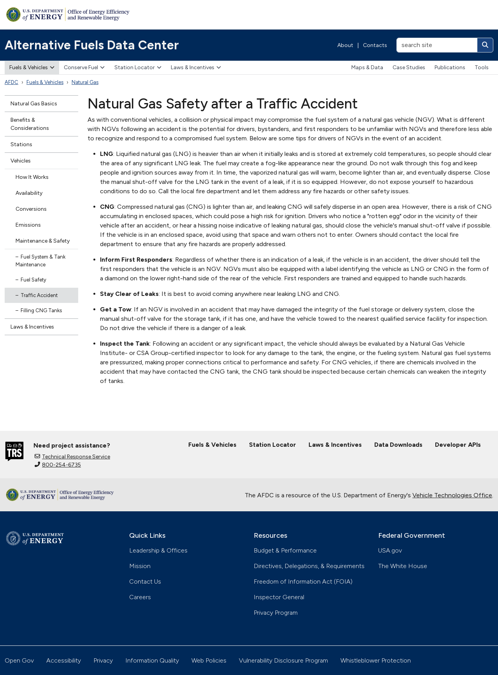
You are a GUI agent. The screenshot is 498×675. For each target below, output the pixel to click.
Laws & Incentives (196, 67)
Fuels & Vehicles (31, 67)
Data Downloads (398, 444)
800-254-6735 (58, 465)
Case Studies (409, 67)
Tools (482, 67)
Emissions (28, 225)
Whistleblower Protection (375, 660)
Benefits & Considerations (30, 124)
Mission (140, 566)
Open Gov (19, 660)
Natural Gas (85, 82)
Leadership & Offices (158, 550)
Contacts (375, 45)
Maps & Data (367, 67)
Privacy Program (276, 612)
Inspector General (279, 597)
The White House (402, 566)
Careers (140, 597)
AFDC (11, 82)
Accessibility (63, 660)
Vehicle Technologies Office (452, 495)
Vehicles (21, 160)
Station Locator (137, 67)
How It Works (32, 177)
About (345, 45)
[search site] (436, 45)
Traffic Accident (39, 295)
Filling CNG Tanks (41, 310)
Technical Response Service (72, 456)
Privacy (103, 660)
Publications (450, 67)
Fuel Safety (33, 280)
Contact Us (145, 581)
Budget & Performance (285, 550)
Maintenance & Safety (43, 241)
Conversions (31, 209)
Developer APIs (458, 444)
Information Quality (152, 660)
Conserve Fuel (84, 67)
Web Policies (208, 660)
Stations (21, 144)
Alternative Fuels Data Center (92, 45)
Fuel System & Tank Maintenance (40, 261)
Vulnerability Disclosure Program (283, 660)
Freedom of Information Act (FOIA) (303, 581)
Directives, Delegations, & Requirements (309, 566)
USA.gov (390, 550)
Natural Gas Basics (34, 103)
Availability (29, 193)
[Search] (485, 45)
